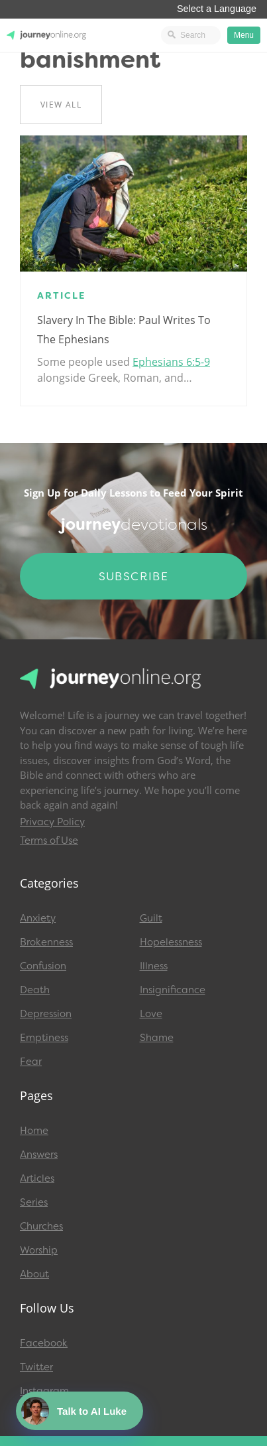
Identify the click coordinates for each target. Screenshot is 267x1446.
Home (34, 1130)
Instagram (44, 1391)
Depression (46, 1013)
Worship (39, 1250)
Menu (244, 35)
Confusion (43, 966)
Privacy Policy (52, 822)
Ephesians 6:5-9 (171, 362)
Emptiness (44, 1037)
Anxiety (38, 918)
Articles (37, 1178)
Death (35, 990)
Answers (39, 1154)
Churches (41, 1226)
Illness (154, 966)
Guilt (151, 918)
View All (60, 104)
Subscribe (134, 576)
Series (34, 1202)
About (34, 1274)
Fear (31, 1061)
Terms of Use (49, 840)
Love (151, 1013)
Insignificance (172, 990)
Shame (157, 1037)
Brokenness (46, 942)
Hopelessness (171, 942)
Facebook (44, 1343)
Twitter (36, 1367)
